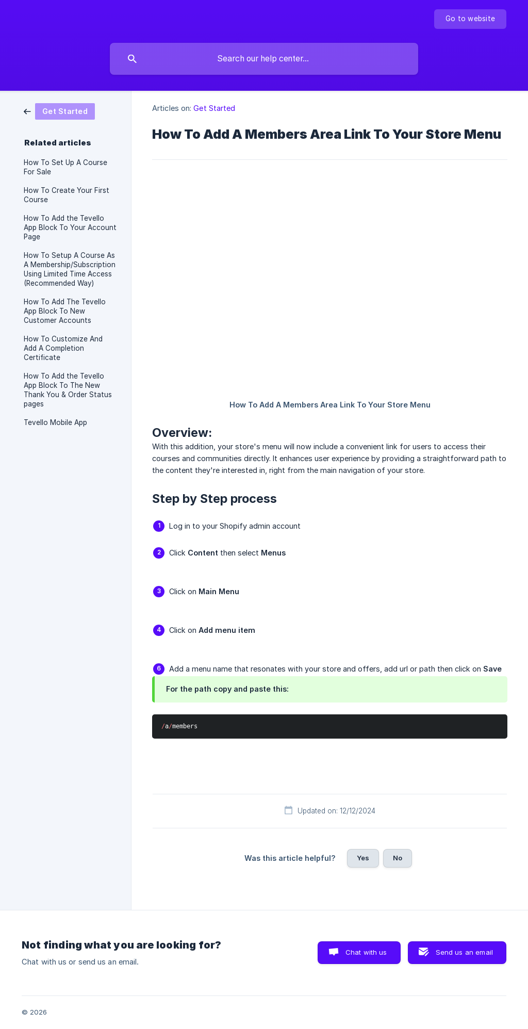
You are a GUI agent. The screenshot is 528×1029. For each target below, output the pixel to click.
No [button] (397, 858)
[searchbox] (264, 59)
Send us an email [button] (464, 952)
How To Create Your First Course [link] (66, 195)
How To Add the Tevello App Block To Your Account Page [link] (70, 227)
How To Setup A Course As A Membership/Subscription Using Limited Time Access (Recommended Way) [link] (70, 269)
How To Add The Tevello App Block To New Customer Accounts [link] (65, 311)
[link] (59, 111)
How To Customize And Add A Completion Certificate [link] (63, 348)
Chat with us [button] (366, 952)
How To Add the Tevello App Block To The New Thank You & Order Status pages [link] (68, 390)
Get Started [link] (214, 108)
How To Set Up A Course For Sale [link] (65, 167)
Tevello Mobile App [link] (55, 422)
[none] (470, 19)
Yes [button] (363, 858)
